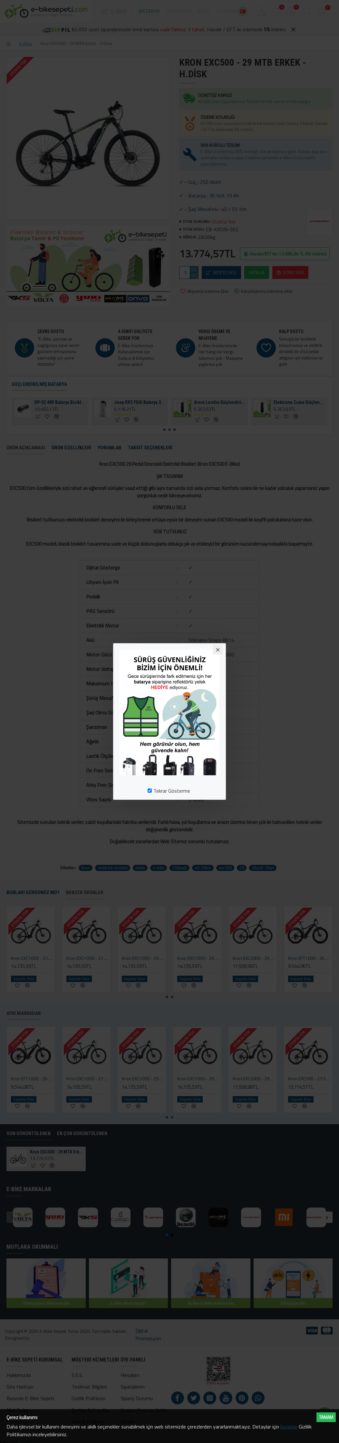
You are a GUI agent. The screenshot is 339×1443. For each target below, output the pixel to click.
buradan (288, 1426)
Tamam (326, 1417)
